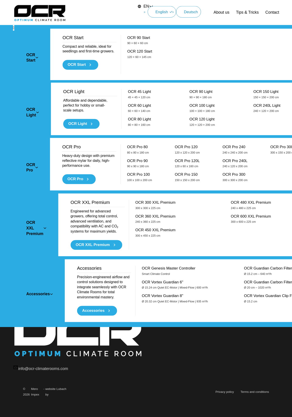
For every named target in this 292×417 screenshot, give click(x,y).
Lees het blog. (35, 161)
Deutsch (188, 23)
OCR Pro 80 (138, 90)
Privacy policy (225, 391)
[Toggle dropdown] (36, 51)
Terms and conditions (255, 391)
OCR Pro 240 (235, 90)
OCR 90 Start (138, 53)
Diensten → (33, 205)
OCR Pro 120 (187, 90)
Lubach (61, 389)
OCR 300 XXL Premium (155, 111)
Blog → (29, 171)
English (189, 12)
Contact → (32, 137)
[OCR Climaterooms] (40, 18)
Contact (272, 18)
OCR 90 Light (200, 72)
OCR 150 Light (266, 72)
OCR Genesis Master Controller (168, 130)
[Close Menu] (14, 40)
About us (221, 18)
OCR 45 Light (139, 72)
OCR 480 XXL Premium (251, 111)
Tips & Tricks (247, 18)
